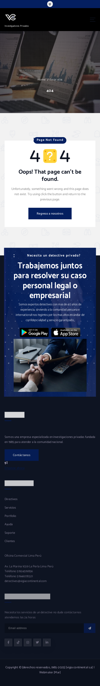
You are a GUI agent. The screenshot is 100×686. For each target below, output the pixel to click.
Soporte (10, 536)
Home (42, 79)
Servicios (10, 510)
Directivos (11, 502)
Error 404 (56, 79)
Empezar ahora (14, 471)
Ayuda (9, 527)
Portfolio (10, 519)
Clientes (10, 544)
